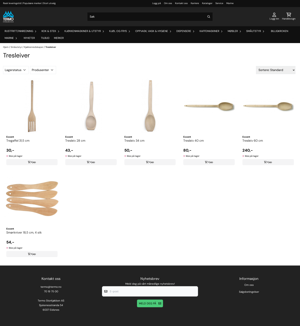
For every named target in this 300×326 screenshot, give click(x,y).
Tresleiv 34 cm (134, 141)
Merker (59, 38)
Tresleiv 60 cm (252, 141)
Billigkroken (279, 31)
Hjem (6, 47)
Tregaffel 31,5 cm (17, 141)
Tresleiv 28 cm (75, 141)
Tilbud (45, 38)
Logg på (156, 3)
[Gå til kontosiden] (274, 16)
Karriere (195, 3)
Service (219, 3)
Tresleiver (50, 47)
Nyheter (29, 38)
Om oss (168, 3)
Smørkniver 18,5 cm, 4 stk (24, 232)
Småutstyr (17, 47)
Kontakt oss (181, 3)
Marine (230, 3)
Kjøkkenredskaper (34, 47)
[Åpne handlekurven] (288, 16)
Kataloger (207, 3)
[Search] (209, 16)
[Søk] (150, 16)
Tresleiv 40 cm (193, 141)
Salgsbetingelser (249, 291)
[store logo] (8, 16)
